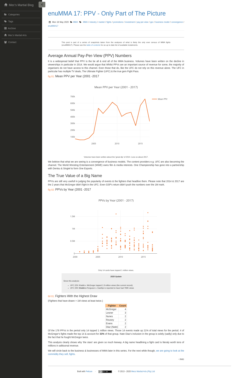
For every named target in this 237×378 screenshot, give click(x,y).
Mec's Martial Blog (18, 4)
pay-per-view (142, 22)
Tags (8, 21)
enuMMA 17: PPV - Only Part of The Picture (107, 13)
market (101, 22)
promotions (118, 22)
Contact (9, 42)
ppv (151, 22)
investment (130, 22)
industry (93, 22)
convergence (177, 22)
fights (109, 22)
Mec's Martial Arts (15, 35)
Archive (9, 28)
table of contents (93, 45)
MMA (75, 22)
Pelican (89, 371)
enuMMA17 (53, 26)
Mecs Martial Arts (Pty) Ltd (143, 371)
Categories (11, 14)
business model (162, 22)
